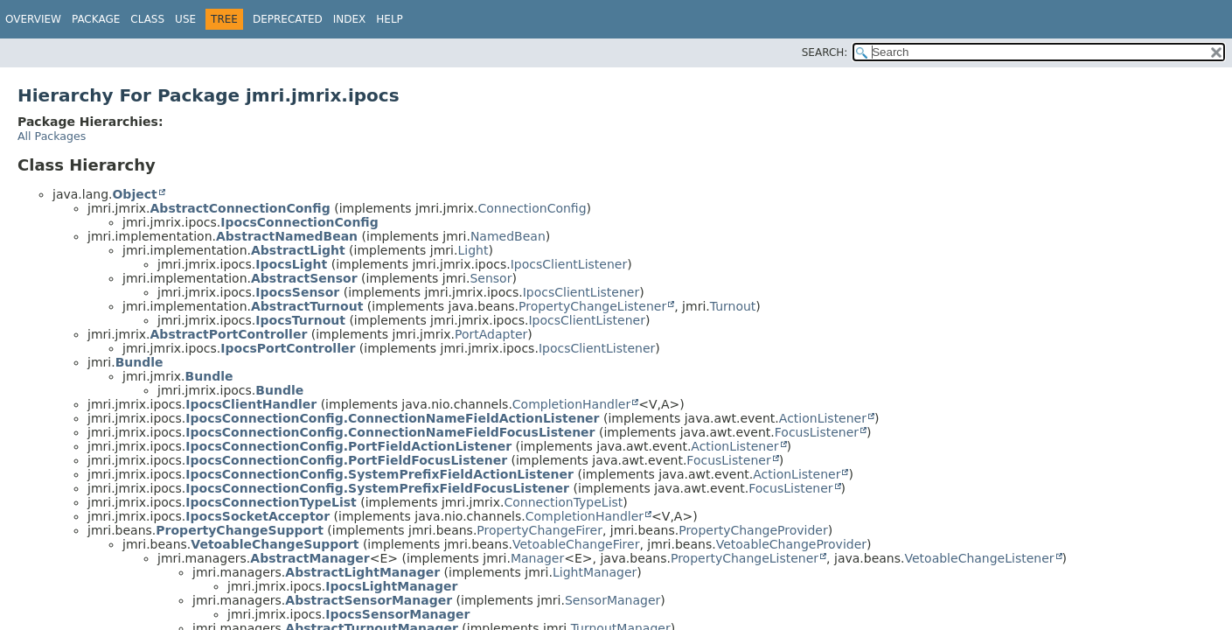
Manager (537, 558)
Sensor (491, 278)
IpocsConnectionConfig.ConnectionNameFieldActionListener (392, 418)
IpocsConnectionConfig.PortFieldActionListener (348, 446)
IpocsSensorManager (397, 614)
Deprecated (288, 19)
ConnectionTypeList (564, 502)
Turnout (733, 306)
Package (96, 19)
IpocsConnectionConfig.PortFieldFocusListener (346, 460)
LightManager (595, 572)
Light (472, 250)
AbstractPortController (229, 334)
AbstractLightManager (362, 572)
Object (134, 194)
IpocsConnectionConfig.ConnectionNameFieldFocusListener (390, 432)
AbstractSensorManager (368, 600)
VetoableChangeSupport (274, 544)
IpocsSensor (297, 292)
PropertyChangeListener (592, 306)
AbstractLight (298, 250)
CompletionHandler (571, 404)
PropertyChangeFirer (539, 530)
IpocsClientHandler (251, 404)
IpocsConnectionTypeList (270, 502)
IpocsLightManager (391, 586)
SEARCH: (825, 52)
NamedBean (508, 236)
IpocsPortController (287, 348)
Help (389, 19)
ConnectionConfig (531, 208)
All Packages (51, 136)
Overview (33, 19)
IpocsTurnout (300, 320)
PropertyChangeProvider (753, 530)
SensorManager (612, 600)
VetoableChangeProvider (791, 544)
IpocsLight (291, 264)
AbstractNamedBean (287, 236)
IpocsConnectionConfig (299, 222)
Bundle (139, 362)
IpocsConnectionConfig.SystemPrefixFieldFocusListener (377, 488)
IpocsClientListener (569, 264)
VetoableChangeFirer (575, 544)
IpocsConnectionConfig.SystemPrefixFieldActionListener (379, 474)
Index (349, 19)
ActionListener (823, 418)
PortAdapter (491, 334)
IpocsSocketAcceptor (257, 516)
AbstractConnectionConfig (240, 208)
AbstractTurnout (307, 306)
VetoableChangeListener (980, 558)
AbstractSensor (304, 278)
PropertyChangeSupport (240, 530)
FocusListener (817, 432)
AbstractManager (309, 558)
